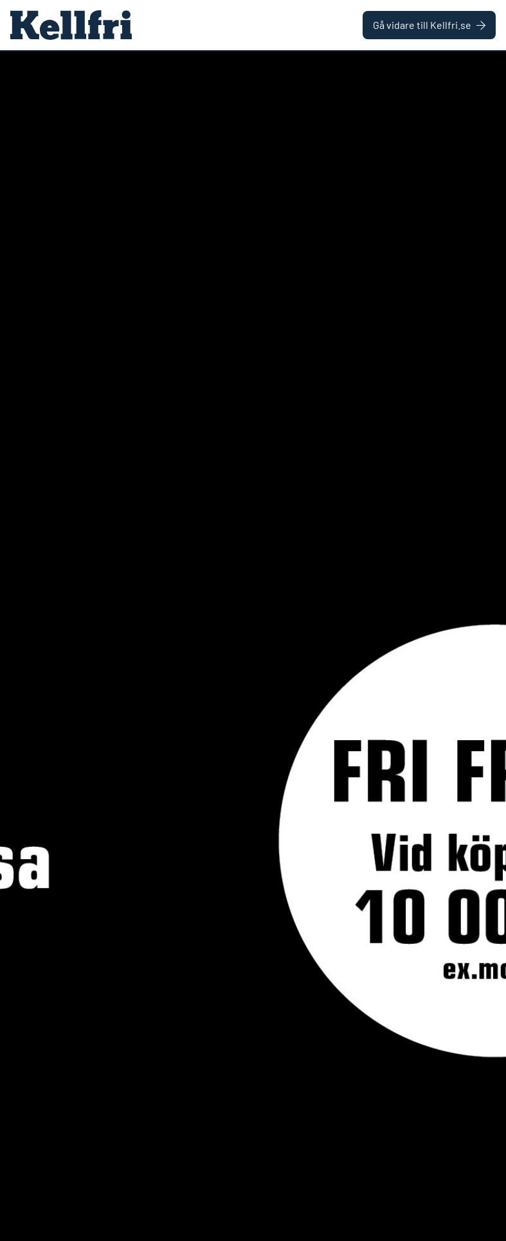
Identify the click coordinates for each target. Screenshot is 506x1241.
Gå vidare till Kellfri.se (429, 25)
